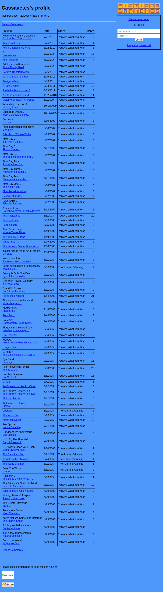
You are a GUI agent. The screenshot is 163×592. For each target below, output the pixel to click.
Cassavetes (9, 55)
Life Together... (11, 335)
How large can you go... (16, 330)
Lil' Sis (6, 381)
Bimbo (6, 406)
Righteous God (11, 543)
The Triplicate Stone (14, 237)
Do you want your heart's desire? (21, 211)
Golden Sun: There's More (17, 38)
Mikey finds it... (11, 241)
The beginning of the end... (18, 156)
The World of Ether (13, 463)
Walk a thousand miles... (16, 114)
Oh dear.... (8, 122)
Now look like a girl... (14, 171)
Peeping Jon (10, 225)
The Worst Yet (10, 415)
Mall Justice (9, 435)
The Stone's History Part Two (19, 394)
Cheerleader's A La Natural (18, 490)
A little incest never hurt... (17, 95)
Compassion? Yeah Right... (18, 323)
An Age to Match (12, 81)
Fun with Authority (13, 486)
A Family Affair (11, 86)
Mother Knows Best (14, 450)
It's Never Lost (11, 283)
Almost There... (11, 149)
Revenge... (9, 362)
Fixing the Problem (13, 295)
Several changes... (13, 196)
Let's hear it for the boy (15, 76)
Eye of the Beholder (14, 276)
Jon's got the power (14, 498)
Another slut (9, 310)
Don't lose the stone (14, 291)
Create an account (138, 19)
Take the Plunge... (13, 203)
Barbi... (7, 505)
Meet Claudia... (11, 513)
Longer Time (10, 347)
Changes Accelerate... (15, 179)
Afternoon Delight (12, 420)
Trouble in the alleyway (15, 459)
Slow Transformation (14, 191)
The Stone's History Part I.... (18, 478)
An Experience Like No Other (19, 386)
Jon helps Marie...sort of (16, 90)
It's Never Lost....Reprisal (17, 261)
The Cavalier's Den (13, 454)
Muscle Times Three (14, 232)
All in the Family (12, 398)
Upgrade (7, 410)
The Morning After (13, 520)
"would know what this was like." (21, 342)
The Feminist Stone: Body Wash (21, 246)
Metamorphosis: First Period (18, 99)
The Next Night (11, 186)
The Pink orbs (10, 60)
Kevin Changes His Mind (16, 47)
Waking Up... (10, 268)
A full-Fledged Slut (13, 164)
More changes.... (12, 303)
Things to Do (10, 369)
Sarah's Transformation (16, 72)
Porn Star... (9, 315)
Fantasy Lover (11, 107)
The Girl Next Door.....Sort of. (19, 354)
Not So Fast (9, 377)
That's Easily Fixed (13, 67)
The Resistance (11, 215)
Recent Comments (12, 24)
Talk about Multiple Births (17, 134)
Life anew (8, 129)
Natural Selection (12, 535)
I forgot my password (139, 45)
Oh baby (7, 253)
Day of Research (12, 442)
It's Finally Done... (13, 141)
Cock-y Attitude (11, 528)
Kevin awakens (11, 43)
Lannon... (8, 471)
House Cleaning (12, 427)
